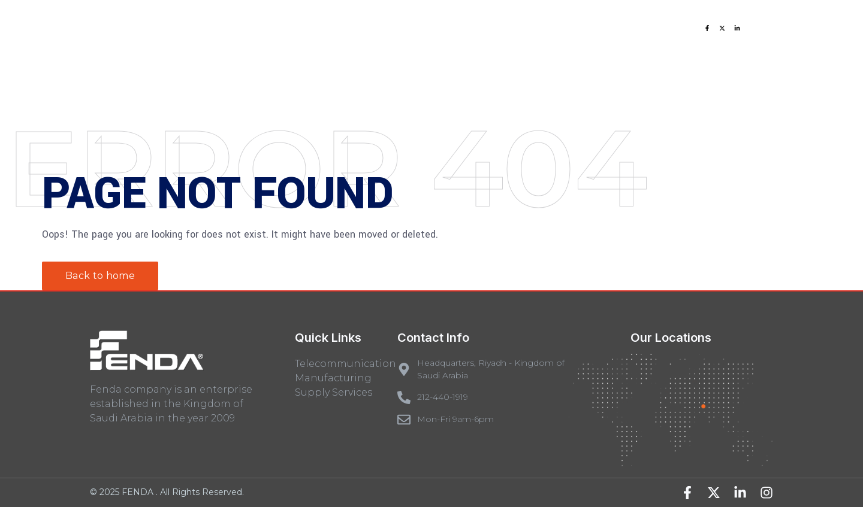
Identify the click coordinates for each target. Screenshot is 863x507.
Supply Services (333, 392)
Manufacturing (333, 378)
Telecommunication (345, 363)
